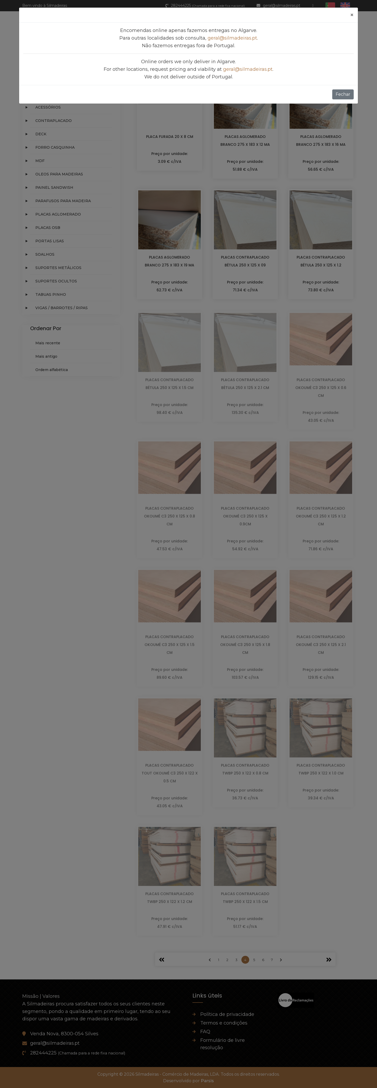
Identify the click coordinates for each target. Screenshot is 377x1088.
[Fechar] (352, 15)
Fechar (343, 94)
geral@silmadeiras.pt (232, 38)
